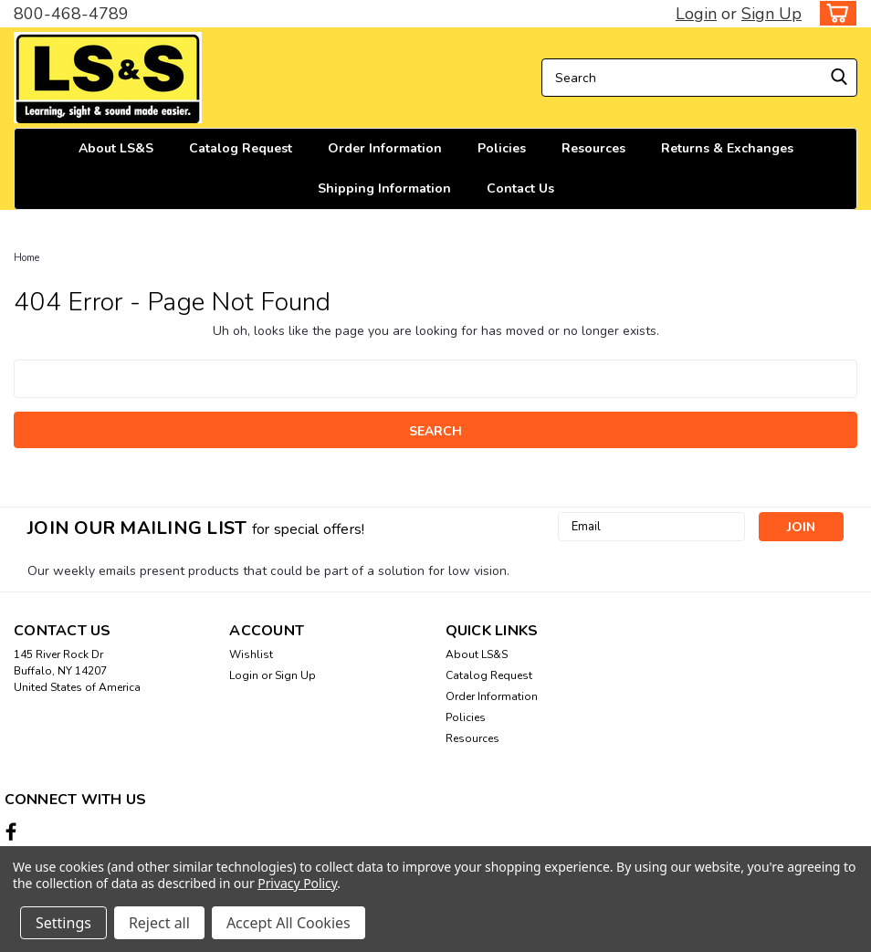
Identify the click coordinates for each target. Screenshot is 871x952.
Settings (63, 923)
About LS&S (116, 148)
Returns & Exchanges (727, 148)
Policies (501, 148)
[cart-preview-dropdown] (834, 13)
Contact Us (520, 188)
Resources (593, 148)
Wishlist (251, 654)
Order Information (385, 148)
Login (696, 14)
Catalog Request (240, 148)
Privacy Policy (297, 883)
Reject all (159, 923)
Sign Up (771, 14)
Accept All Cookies (288, 923)
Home (26, 258)
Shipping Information (384, 188)
